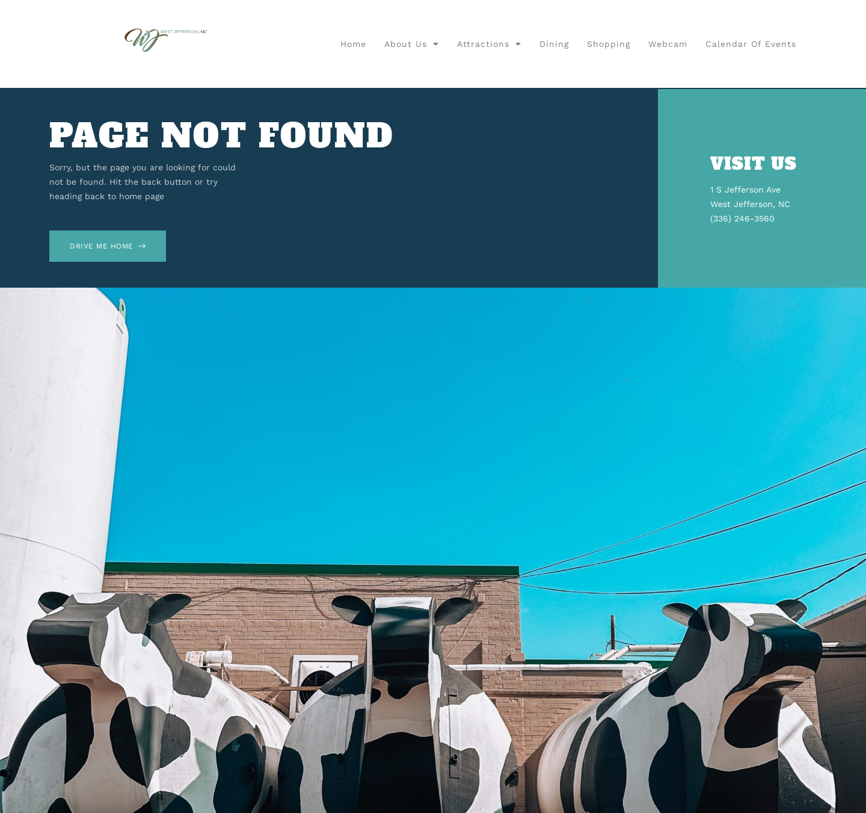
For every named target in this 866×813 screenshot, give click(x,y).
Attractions (489, 44)
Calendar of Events (750, 44)
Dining (554, 44)
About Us (411, 44)
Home (353, 44)
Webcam (667, 44)
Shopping (608, 44)
